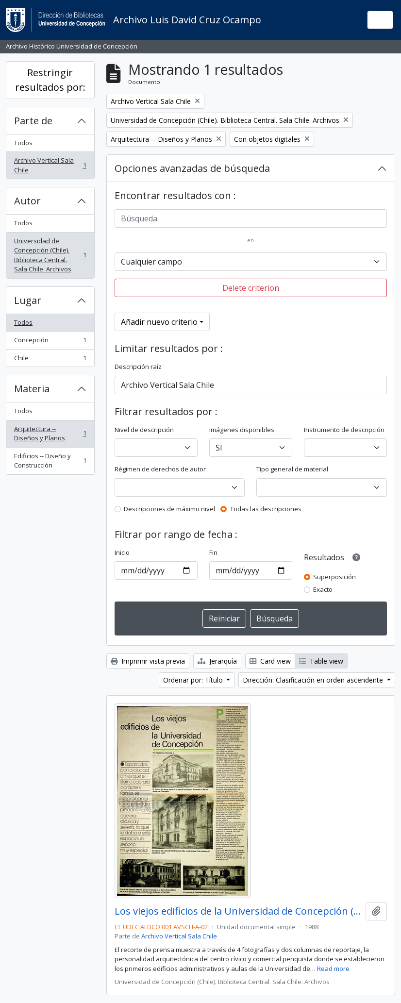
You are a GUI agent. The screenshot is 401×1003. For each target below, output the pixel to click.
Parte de (33, 120)
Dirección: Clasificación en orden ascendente (314, 680)
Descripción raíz (138, 366)
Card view (270, 661)
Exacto (323, 589)
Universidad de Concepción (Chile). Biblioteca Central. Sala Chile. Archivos (50, 255)
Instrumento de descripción (344, 429)
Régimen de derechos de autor (160, 469)
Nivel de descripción (144, 429)
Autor (27, 200)
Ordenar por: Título (194, 680)
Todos (23, 142)
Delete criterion (250, 288)
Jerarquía (217, 661)
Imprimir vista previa (148, 661)
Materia (32, 388)
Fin (213, 552)
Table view (321, 661)
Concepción (50, 342)
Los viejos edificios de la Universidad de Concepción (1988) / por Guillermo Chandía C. (238, 911)
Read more (333, 968)
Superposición (334, 576)
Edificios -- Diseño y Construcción (50, 460)
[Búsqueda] (251, 218)
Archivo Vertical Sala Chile (50, 165)
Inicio (122, 552)
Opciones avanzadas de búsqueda (192, 168)
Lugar (27, 300)
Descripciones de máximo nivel (169, 508)
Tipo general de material (292, 469)
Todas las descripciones (265, 508)
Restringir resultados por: (50, 80)
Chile (50, 360)
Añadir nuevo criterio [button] (159, 322)
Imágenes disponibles (241, 429)
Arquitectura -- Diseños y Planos (50, 433)
